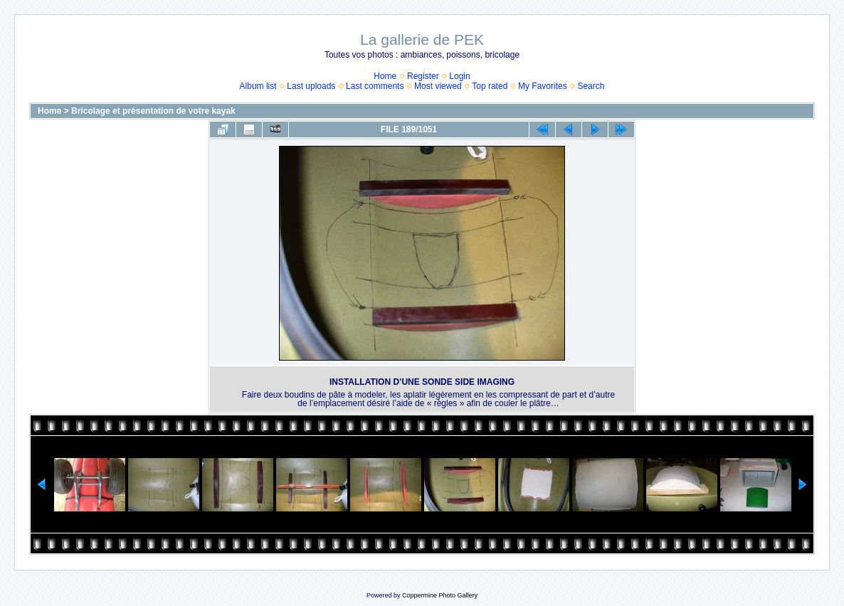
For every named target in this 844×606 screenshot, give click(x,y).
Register (423, 76)
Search (590, 86)
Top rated (489, 86)
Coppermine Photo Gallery (440, 595)
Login (459, 76)
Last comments (374, 86)
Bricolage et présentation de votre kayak (153, 111)
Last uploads (311, 86)
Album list (258, 86)
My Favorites (542, 86)
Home (385, 76)
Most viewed (438, 86)
